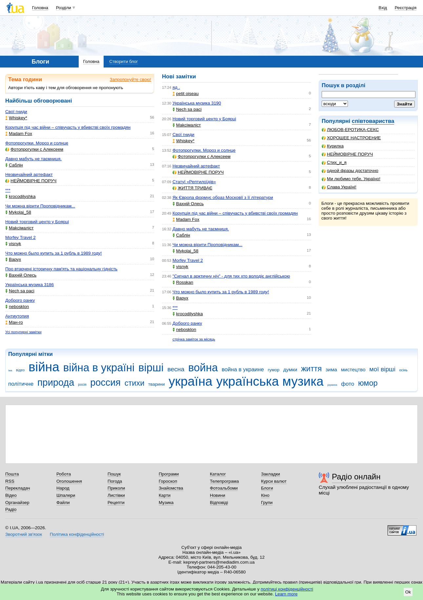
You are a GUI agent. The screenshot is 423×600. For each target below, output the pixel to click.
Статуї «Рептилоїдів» (194, 181)
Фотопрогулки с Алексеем (34, 149)
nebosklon (17, 306)
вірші (151, 367)
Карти (165, 495)
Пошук (114, 474)
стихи (135, 383)
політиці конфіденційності (287, 589)
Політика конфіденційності (77, 534)
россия (105, 382)
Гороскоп (168, 481)
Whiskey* (16, 117)
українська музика (269, 381)
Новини (217, 495)
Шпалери (65, 495)
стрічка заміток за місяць (193, 339)
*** (7, 190)
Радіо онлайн (356, 476)
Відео (11, 495)
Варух (13, 259)
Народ (63, 488)
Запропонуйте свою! (130, 79)
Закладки (270, 474)
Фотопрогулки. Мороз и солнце (36, 143)
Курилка (333, 146)
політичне (20, 384)
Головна (40, 7)
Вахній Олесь (20, 275)
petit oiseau (185, 93)
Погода (115, 481)
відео (20, 370)
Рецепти (116, 502)
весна (176, 369)
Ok (408, 592)
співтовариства (373, 121)
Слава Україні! (339, 186)
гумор (273, 369)
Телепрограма (224, 481)
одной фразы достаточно (350, 170)
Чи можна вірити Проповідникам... (40, 205)
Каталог (218, 474)
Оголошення (69, 481)
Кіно (265, 495)
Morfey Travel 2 (20, 237)
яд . (176, 87)
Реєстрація (405, 7)
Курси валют (274, 481)
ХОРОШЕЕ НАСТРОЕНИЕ (351, 137)
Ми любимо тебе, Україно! (351, 178)
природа (55, 382)
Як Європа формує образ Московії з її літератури (222, 197)
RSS (9, 481)
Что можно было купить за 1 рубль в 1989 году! (53, 253)
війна (44, 367)
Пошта (12, 474)
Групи (266, 502)
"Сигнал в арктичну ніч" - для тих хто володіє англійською (231, 276)
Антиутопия (17, 316)
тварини (156, 384)
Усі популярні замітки (23, 332)
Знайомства (171, 488)
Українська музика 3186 (29, 284)
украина (332, 384)
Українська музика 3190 (196, 103)
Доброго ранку (20, 300)
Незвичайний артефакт (29, 174)
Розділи (63, 7)
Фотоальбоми (224, 488)
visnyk (13, 243)
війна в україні (99, 367)
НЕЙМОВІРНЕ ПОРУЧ (347, 154)
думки (290, 369)
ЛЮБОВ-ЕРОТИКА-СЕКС (350, 129)
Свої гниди (16, 111)
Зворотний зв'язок (23, 534)
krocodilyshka (20, 196)
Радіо (10, 509)
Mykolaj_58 (18, 212)
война (203, 367)
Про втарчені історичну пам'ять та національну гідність (61, 268)
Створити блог (123, 61)
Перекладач (17, 488)
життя (311, 368)
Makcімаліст (19, 227)
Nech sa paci (19, 290)
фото (347, 384)
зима (331, 369)
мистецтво (353, 369)
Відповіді (219, 502)
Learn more (286, 593)
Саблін (14, 165)
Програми (169, 474)
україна (190, 381)
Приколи (116, 488)
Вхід (383, 7)
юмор (368, 383)
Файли (63, 502)
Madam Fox (18, 133)
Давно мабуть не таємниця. (33, 158)
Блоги (267, 488)
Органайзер (17, 502)
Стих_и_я (334, 162)
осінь (403, 370)
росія (82, 384)
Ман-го (14, 322)
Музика (166, 502)
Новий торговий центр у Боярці (37, 221)
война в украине (243, 369)
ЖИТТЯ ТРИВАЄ (192, 187)
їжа (10, 370)
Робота (63, 474)
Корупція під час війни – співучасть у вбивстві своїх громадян (68, 127)
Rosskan (182, 282)
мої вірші (382, 369)
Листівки (116, 495)
